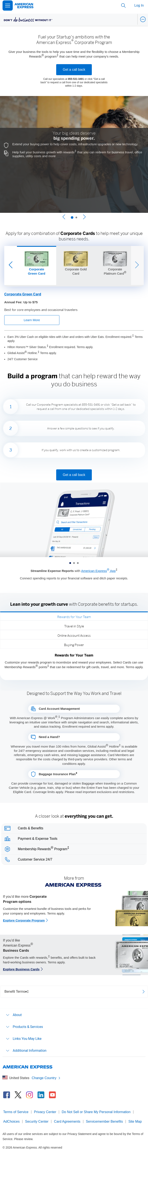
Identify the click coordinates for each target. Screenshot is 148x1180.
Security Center (36, 1121)
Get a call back (74, 69)
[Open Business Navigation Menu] (143, 19)
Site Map (135, 1121)
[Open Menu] (8, 5)
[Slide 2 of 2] (76, 217)
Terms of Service (15, 1112)
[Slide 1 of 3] (36, 265)
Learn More (32, 320)
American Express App (98, 571)
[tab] (74, 616)
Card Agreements (67, 1121)
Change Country (46, 1078)
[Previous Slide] (64, 217)
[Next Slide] (84, 217)
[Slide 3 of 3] (115, 265)
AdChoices (11, 1121)
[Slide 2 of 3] (75, 265)
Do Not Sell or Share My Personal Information (96, 1112)
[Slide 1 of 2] (72, 217)
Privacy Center (45, 1112)
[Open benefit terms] (74, 992)
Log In (139, 5)
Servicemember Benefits (104, 1121)
